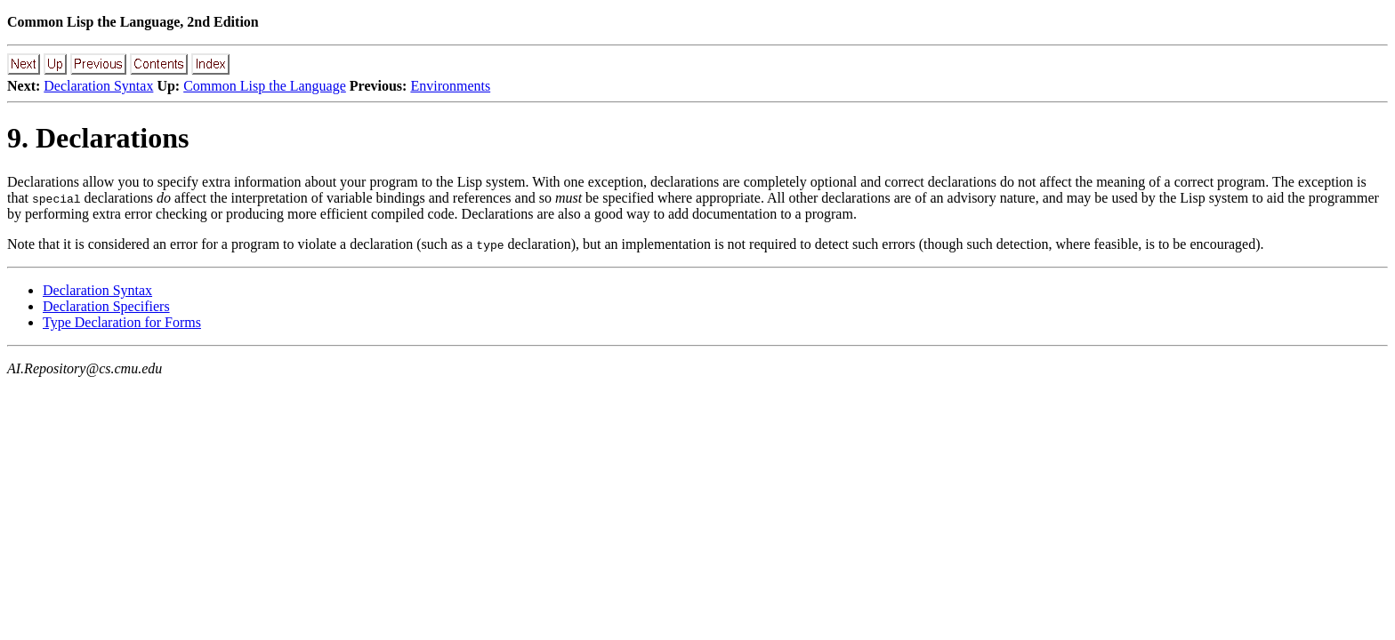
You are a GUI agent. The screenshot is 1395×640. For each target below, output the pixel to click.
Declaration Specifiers (106, 306)
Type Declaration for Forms (122, 322)
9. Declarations (98, 138)
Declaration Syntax (98, 85)
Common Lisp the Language (264, 85)
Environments (450, 85)
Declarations (43, 181)
